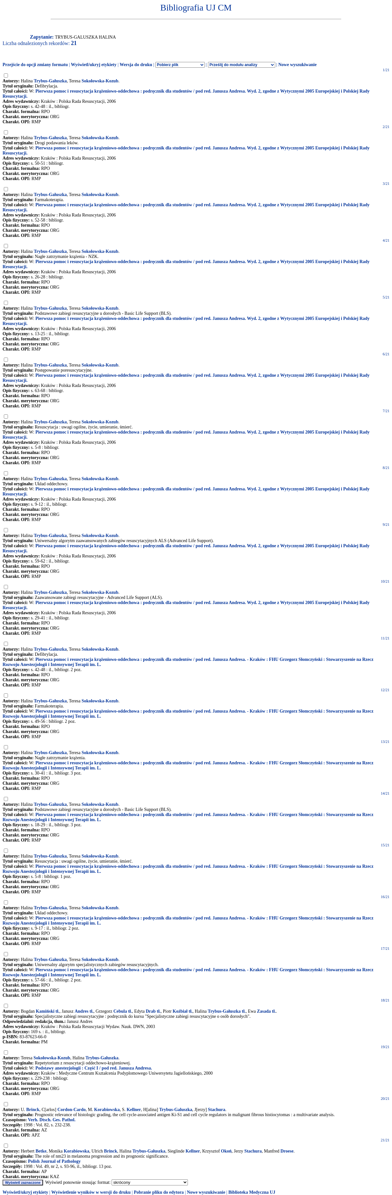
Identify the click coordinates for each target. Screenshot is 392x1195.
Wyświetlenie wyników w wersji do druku (91, 1192)
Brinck (32, 1109)
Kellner (134, 1109)
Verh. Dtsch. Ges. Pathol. (51, 1119)
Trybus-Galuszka (175, 1109)
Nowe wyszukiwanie (297, 64)
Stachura (216, 1109)
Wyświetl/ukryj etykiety (93, 64)
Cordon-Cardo (71, 1109)
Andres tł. (84, 1011)
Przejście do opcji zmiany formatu (35, 64)
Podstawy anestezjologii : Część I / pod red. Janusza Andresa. (93, 1068)
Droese (286, 1151)
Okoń (226, 1151)
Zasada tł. (266, 1011)
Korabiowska (107, 1109)
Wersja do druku (136, 64)
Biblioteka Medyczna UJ (251, 1192)
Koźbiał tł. (182, 1011)
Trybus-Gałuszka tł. (227, 1011)
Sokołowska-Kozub (100, 81)
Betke (40, 1151)
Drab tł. (153, 1011)
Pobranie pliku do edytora (159, 1192)
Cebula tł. (122, 1011)
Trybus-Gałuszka (50, 81)
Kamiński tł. (47, 1011)
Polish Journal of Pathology (54, 1161)
